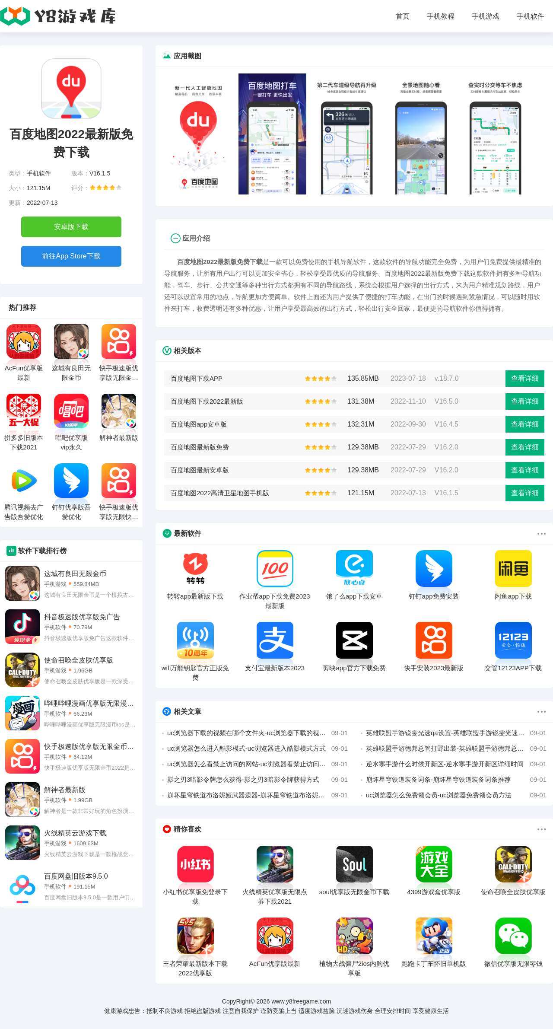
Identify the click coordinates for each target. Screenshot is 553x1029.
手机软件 (530, 16)
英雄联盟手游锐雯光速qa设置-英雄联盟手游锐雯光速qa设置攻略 (456, 733)
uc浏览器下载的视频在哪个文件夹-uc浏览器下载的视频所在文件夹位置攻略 (257, 733)
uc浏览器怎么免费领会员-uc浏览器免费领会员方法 (456, 795)
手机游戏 (485, 16)
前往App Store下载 (71, 256)
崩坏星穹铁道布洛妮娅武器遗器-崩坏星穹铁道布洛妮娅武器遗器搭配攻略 (257, 795)
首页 (403, 16)
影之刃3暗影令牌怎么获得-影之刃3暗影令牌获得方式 (257, 779)
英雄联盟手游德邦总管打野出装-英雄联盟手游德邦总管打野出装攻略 (456, 748)
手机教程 (440, 16)
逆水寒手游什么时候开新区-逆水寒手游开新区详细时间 (456, 764)
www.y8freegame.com (301, 1001)
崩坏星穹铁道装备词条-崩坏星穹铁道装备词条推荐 (456, 779)
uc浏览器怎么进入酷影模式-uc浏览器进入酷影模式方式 (257, 748)
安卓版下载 (71, 226)
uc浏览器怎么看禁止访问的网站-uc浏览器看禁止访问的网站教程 (257, 764)
